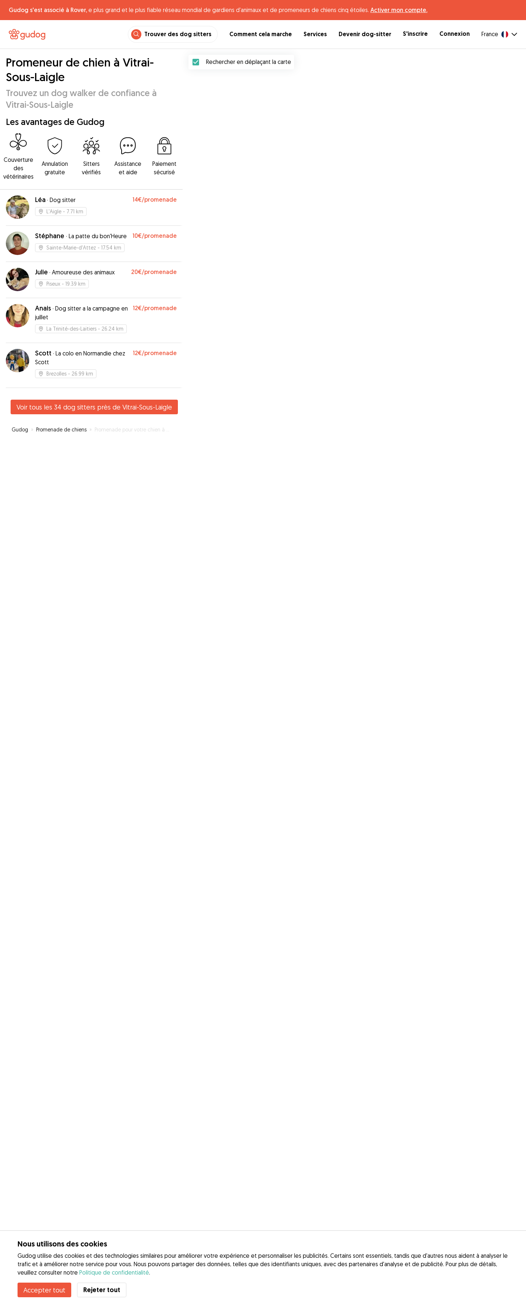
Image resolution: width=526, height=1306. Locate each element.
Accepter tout (44, 1290)
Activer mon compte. (398, 10)
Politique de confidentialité (114, 1272)
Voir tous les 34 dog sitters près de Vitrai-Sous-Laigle (94, 407)
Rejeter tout (101, 1290)
